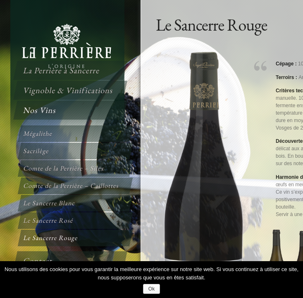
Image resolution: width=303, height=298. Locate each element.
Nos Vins (39, 110)
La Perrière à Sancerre (61, 70)
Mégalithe (38, 133)
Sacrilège (36, 151)
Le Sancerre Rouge (51, 237)
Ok (151, 289)
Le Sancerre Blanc (49, 203)
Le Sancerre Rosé (48, 220)
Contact (38, 260)
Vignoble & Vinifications (68, 90)
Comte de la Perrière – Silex (64, 168)
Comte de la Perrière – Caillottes (71, 185)
